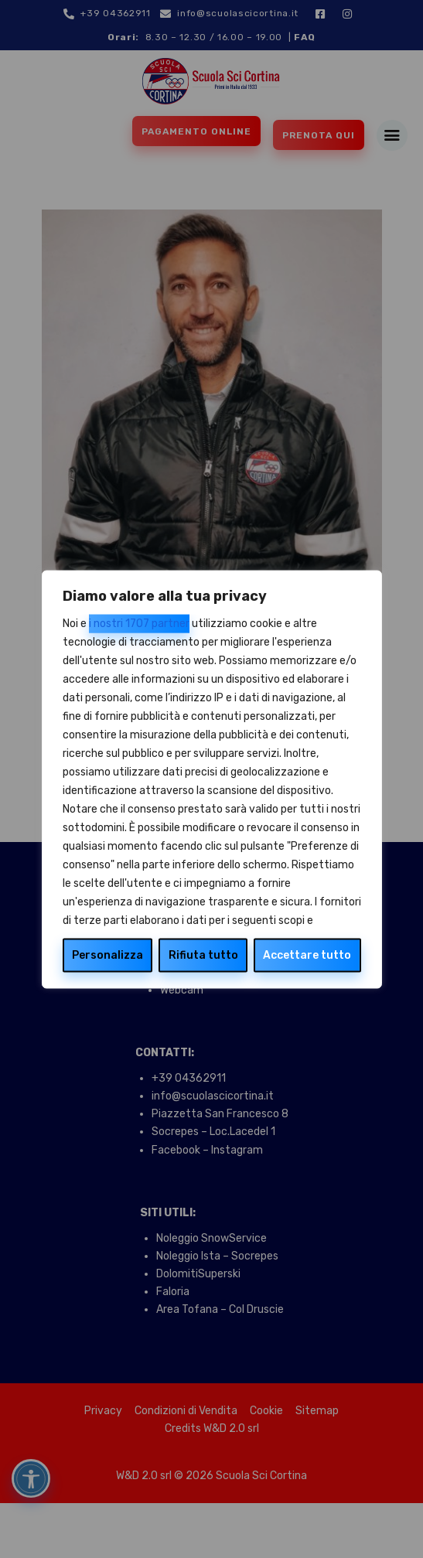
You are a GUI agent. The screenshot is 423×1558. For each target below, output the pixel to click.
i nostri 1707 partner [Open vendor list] (139, 622)
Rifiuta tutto (203, 954)
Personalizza (107, 954)
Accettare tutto (307, 954)
